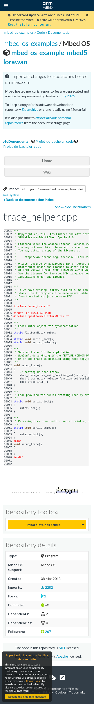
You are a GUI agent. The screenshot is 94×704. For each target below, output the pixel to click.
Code (41, 32)
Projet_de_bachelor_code (52, 141)
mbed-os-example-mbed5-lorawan (46, 52)
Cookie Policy (34, 681)
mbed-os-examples (19, 32)
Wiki (47, 172)
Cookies (61, 692)
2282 (47, 587)
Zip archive (30, 109)
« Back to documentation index (28, 199)
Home (47, 160)
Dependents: (16, 141)
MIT (62, 648)
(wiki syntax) (11, 195)
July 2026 (67, 96)
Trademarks (77, 692)
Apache (62, 656)
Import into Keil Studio (44, 525)
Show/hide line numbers (73, 207)
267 (46, 631)
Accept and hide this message (27, 696)
